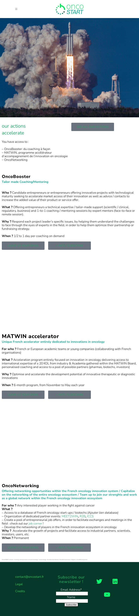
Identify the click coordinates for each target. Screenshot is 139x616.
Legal (19, 584)
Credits (20, 591)
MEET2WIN (70, 516)
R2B (82, 516)
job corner (35, 523)
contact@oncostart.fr (29, 577)
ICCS (90, 516)
